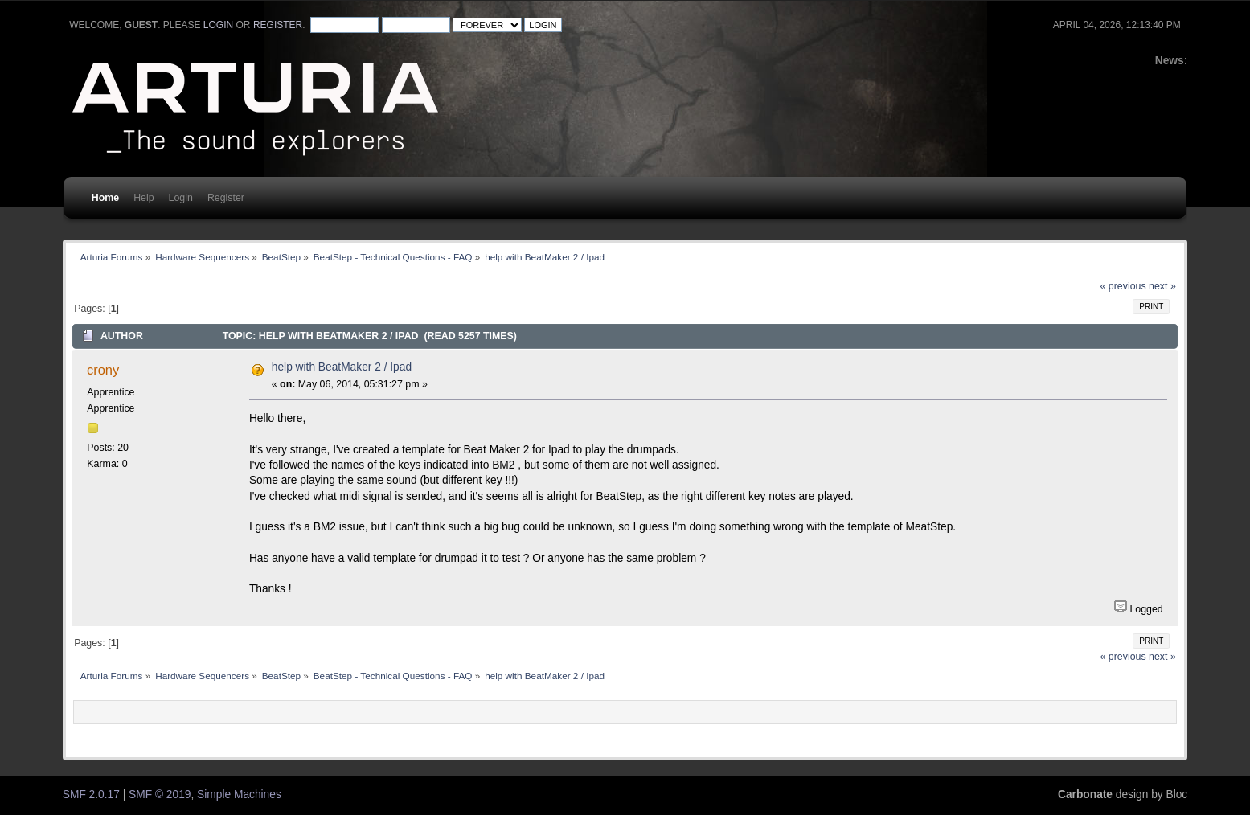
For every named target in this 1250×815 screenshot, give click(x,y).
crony (103, 369)
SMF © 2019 (160, 794)
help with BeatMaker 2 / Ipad (342, 367)
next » (1162, 286)
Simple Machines (239, 794)
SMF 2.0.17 (91, 794)
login (218, 25)
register (277, 25)
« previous (1123, 286)
